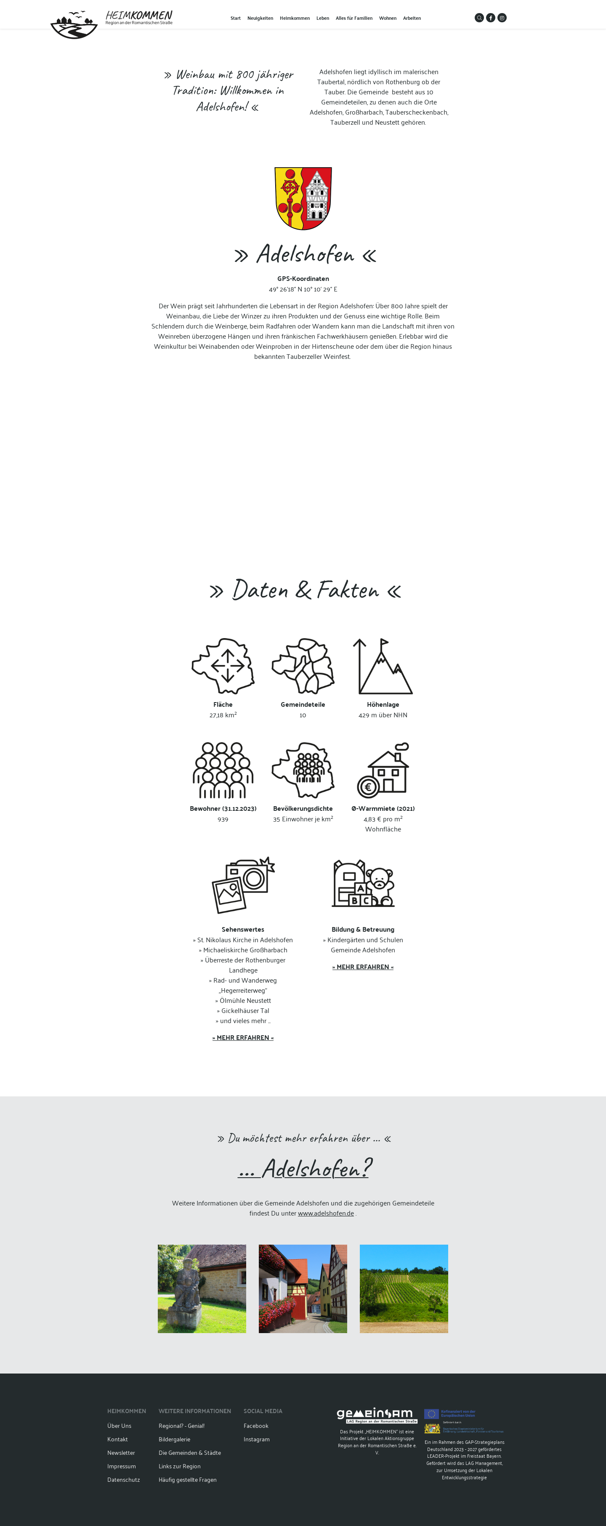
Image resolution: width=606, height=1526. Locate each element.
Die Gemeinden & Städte (190, 1452)
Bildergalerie (174, 1438)
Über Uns (119, 1425)
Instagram (257, 1438)
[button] (479, 17)
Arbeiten (412, 17)
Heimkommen (295, 17)
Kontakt (117, 1438)
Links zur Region (180, 1465)
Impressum (121, 1465)
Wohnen (387, 17)
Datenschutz (123, 1479)
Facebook (256, 1425)
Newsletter (121, 1452)
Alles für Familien (354, 17)
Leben (322, 17)
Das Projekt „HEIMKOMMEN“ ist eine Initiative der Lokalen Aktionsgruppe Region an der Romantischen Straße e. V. (377, 1432)
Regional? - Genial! (182, 1425)
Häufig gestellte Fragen (188, 1479)
